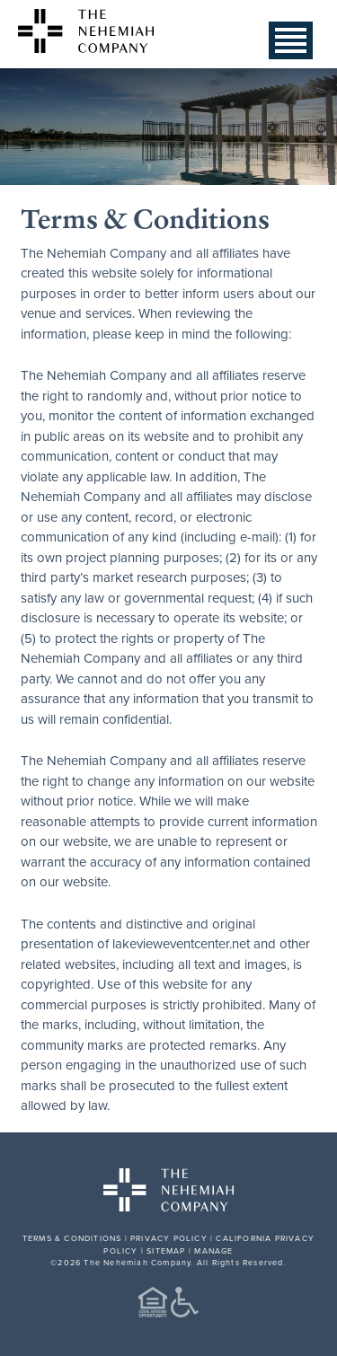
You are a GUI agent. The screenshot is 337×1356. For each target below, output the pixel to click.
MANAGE (213, 1250)
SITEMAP (165, 1250)
